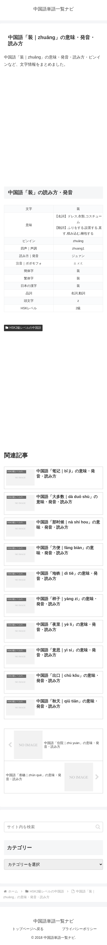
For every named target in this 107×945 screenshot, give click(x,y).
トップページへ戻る (28, 929)
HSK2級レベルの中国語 (23, 327)
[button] (98, 827)
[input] (53, 827)
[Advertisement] (53, 127)
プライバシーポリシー (79, 929)
